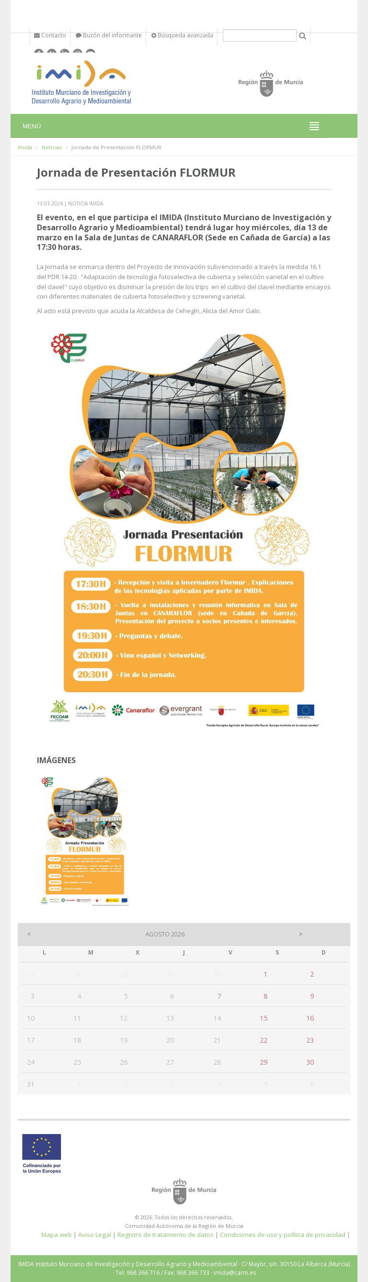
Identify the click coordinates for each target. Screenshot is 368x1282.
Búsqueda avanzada (182, 35)
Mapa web (56, 1234)
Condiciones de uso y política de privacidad (282, 1234)
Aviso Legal (94, 1234)
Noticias (52, 147)
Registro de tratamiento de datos (165, 1234)
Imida (25, 147)
